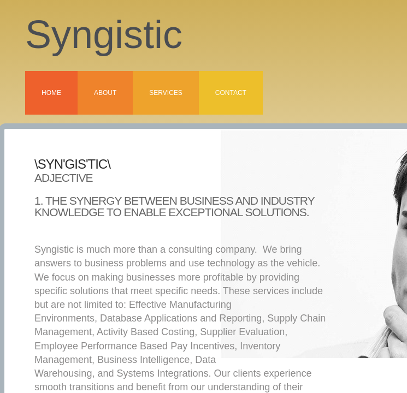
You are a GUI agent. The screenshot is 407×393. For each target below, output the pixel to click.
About (105, 93)
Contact (230, 93)
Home (51, 93)
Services (165, 93)
